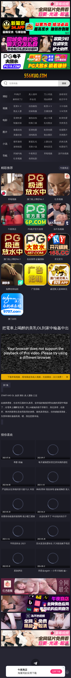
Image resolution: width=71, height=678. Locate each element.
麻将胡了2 (17, 99)
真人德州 (33, 94)
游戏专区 (63, 94)
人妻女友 (48, 141)
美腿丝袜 (17, 134)
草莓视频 (48, 153)
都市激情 (17, 141)
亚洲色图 (33, 129)
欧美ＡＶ (48, 106)
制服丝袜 (17, 123)
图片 (5, 131)
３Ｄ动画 (63, 106)
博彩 (5, 96)
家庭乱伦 (33, 141)
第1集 (5, 385)
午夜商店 (33, 153)
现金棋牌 (48, 99)
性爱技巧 (63, 146)
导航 (5, 155)
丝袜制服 (33, 111)
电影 (5, 120)
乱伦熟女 (48, 123)
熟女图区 (48, 134)
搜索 (64, 83)
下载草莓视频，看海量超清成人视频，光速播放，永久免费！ (38, 377)
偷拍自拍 (33, 117)
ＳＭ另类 (63, 111)
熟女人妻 (17, 111)
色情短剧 (33, 158)
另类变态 (63, 123)
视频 (5, 108)
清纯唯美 (33, 134)
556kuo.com (35, 76)
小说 (5, 143)
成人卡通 (48, 117)
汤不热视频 (63, 153)
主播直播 (48, 111)
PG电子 (17, 94)
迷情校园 (17, 146)
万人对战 (48, 94)
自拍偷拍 (33, 106)
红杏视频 (17, 158)
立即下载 (56, 671)
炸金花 (33, 99)
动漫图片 (63, 129)
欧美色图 (48, 129)
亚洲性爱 (17, 117)
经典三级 (33, 123)
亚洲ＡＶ (17, 106)
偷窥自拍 (17, 129)
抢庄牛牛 (63, 99)
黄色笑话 (48, 146)
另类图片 (63, 134)
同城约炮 (17, 153)
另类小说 (33, 146)
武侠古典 (63, 141)
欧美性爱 (63, 117)
